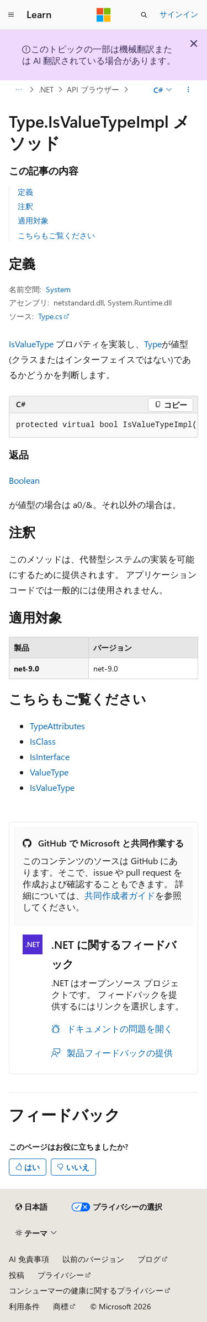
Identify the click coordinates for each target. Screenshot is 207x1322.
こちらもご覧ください (56, 235)
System (58, 289)
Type (153, 343)
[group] (103, 425)
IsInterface (50, 756)
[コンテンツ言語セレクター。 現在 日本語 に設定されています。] (31, 1207)
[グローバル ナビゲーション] (11, 15)
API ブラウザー (93, 89)
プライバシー (61, 1275)
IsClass (43, 741)
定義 (25, 192)
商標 (60, 1306)
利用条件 (24, 1306)
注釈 (25, 206)
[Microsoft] (104, 15)
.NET (46, 89)
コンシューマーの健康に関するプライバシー (86, 1290)
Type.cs (50, 316)
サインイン (179, 14)
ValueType (49, 772)
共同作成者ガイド (119, 895)
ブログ (149, 1259)
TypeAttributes (57, 725)
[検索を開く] (144, 15)
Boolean (24, 480)
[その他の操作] (188, 90)
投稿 (16, 1275)
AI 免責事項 (29, 1259)
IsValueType (31, 343)
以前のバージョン (93, 1259)
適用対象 (33, 220)
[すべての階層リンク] (18, 90)
